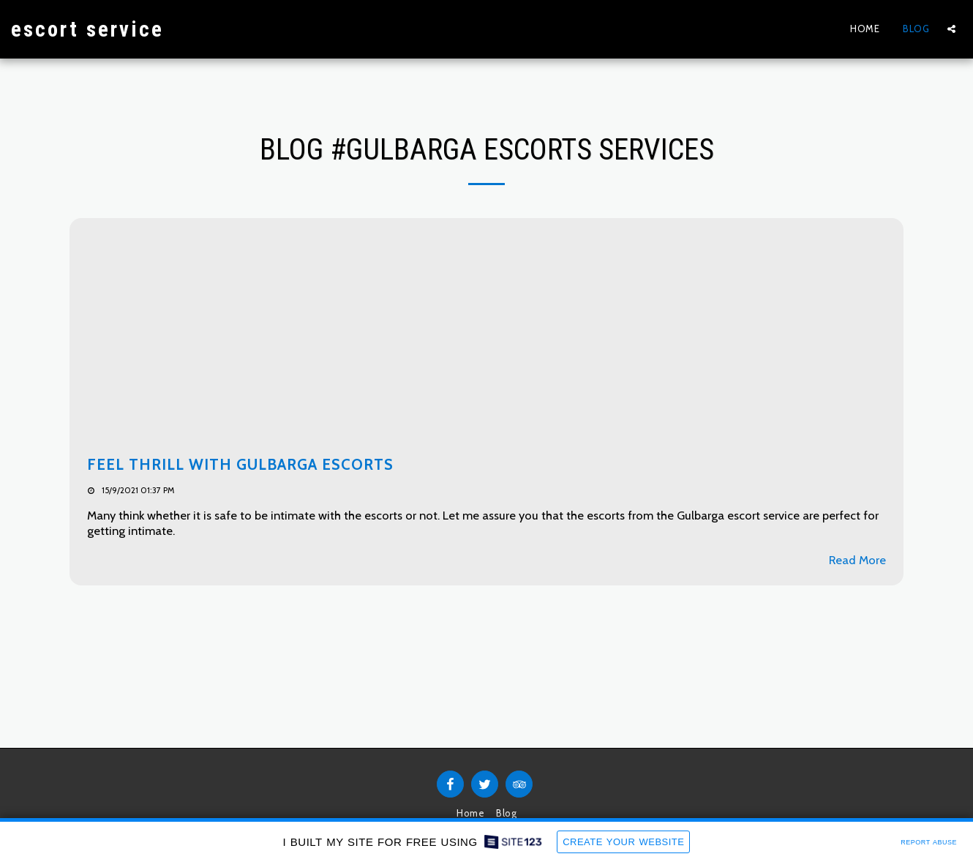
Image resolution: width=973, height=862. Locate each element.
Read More (857, 559)
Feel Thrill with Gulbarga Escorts (240, 464)
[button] (951, 29)
